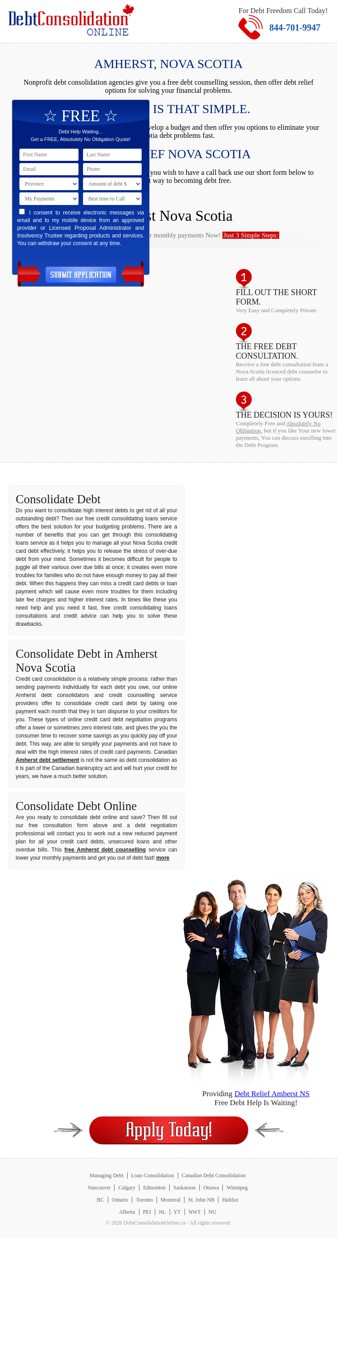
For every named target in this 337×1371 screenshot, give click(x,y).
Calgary (126, 1187)
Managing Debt (107, 1175)
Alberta (127, 1212)
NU (212, 1212)
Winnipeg (237, 1187)
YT (177, 1212)
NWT (195, 1212)
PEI (147, 1212)
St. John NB (201, 1200)
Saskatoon (184, 1187)
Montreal (170, 1200)
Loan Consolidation (152, 1175)
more (162, 858)
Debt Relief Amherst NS (272, 1093)
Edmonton (154, 1187)
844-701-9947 (294, 27)
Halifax (230, 1200)
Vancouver (99, 1187)
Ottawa (211, 1187)
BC (100, 1200)
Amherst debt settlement (47, 760)
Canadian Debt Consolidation (214, 1175)
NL (162, 1212)
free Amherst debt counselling (105, 850)
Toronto (144, 1200)
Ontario (120, 1200)
